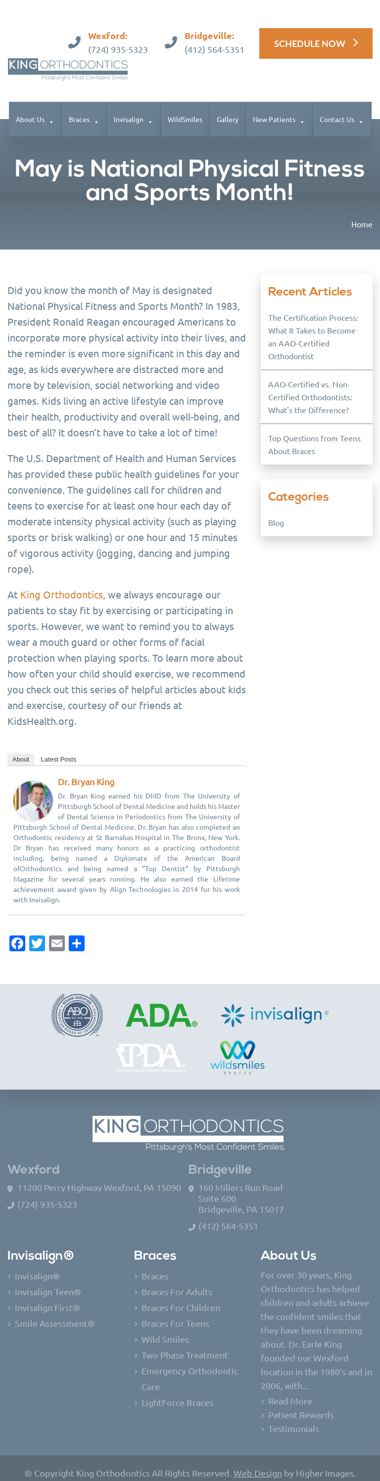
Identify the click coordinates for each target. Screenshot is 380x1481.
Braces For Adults (177, 1281)
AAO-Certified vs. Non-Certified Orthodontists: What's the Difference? (310, 387)
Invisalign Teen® (48, 1281)
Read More (290, 1391)
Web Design (258, 1463)
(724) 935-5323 (118, 39)
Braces (79, 109)
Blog (276, 512)
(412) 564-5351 (214, 39)
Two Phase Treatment (185, 1345)
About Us (30, 109)
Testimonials (293, 1418)
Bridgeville (220, 1160)
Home (362, 214)
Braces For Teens (175, 1313)
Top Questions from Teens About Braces (314, 434)
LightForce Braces (177, 1392)
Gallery (227, 109)
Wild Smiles (165, 1329)
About (20, 749)
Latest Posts (59, 749)
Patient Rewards (301, 1404)
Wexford (33, 1160)
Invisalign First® (47, 1297)
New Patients (274, 109)
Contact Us (337, 109)
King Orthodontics (61, 584)
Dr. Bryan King (86, 771)
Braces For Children (181, 1297)
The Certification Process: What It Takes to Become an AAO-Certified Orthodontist (313, 326)
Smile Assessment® (55, 1313)
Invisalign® (37, 1266)
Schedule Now (309, 33)
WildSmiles (185, 109)
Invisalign (128, 109)
